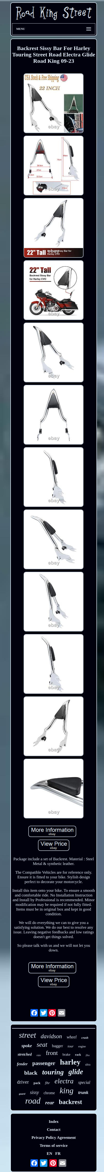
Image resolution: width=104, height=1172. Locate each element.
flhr (47, 1083)
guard (22, 1093)
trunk (83, 1092)
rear (49, 1102)
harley (70, 1062)
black (30, 1073)
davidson (51, 1036)
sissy (34, 1092)
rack (78, 1054)
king (67, 1090)
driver (23, 1082)
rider (38, 1055)
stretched (25, 1054)
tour (71, 1046)
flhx (88, 1055)
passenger (43, 1063)
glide (75, 1072)
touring (53, 1072)
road (33, 1100)
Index (54, 1121)
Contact (54, 1129)
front (52, 1053)
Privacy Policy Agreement (54, 1137)
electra (64, 1081)
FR (58, 1153)
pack (36, 1083)
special (84, 1082)
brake (66, 1054)
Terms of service (53, 1145)
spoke (26, 1045)
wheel (72, 1037)
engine (82, 1046)
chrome (49, 1093)
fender (22, 1064)
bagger (57, 1046)
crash (84, 1037)
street (27, 1035)
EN (49, 1153)
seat (42, 1044)
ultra (87, 1064)
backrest (70, 1101)
